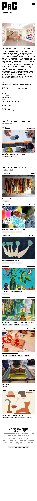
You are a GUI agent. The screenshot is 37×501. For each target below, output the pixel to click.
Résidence (14, 156)
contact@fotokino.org (10, 101)
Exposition (6, 156)
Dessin (13, 232)
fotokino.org (6, 106)
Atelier (5, 324)
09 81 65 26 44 (7, 97)
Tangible (27, 355)
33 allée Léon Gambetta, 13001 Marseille (16, 85)
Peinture (19, 232)
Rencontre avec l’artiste (18, 417)
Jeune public (24, 324)
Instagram (13, 110)
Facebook (5, 110)
